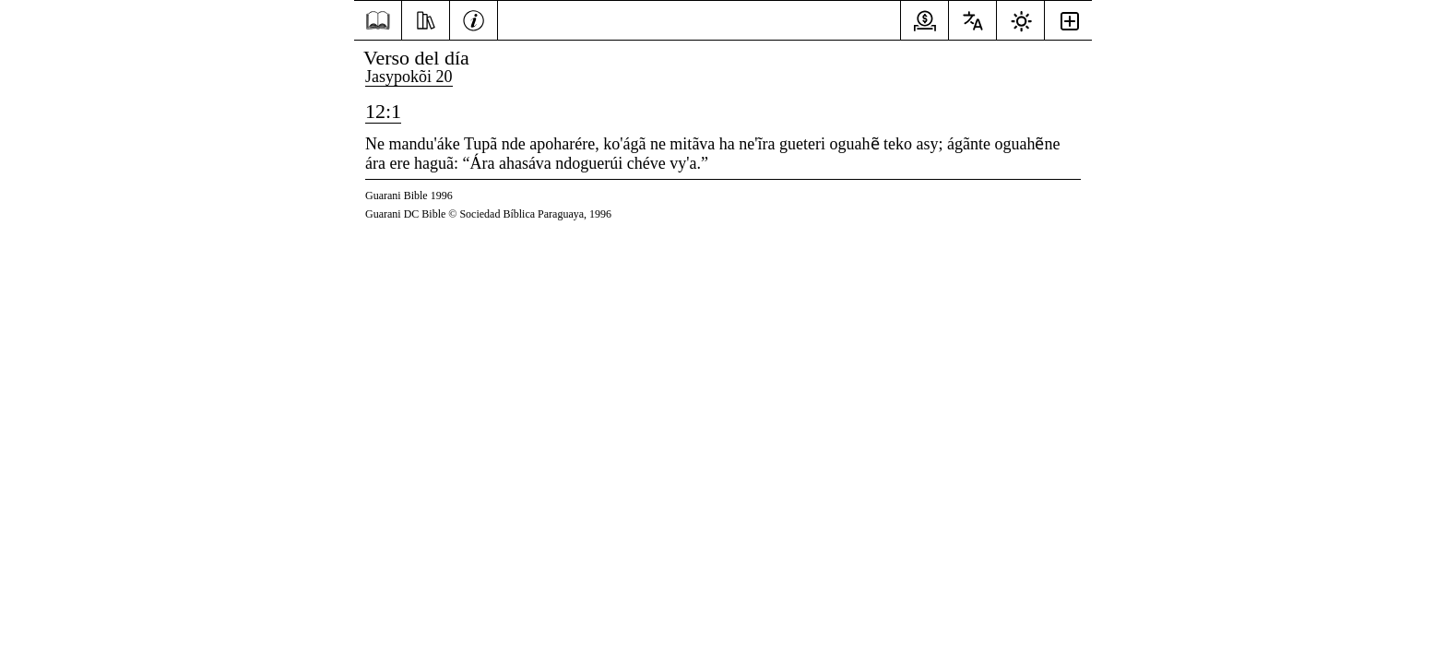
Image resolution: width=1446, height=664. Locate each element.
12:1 (383, 111)
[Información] (473, 18)
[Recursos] (425, 18)
